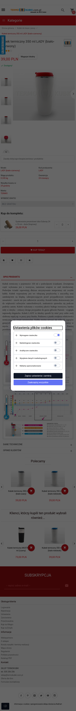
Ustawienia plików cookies (33, 328)
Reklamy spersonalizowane (30, 366)
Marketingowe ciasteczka (30, 343)
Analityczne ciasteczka (29, 351)
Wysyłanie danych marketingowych (33, 358)
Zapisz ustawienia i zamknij (38, 375)
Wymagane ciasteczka (28, 335)
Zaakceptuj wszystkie (38, 382)
